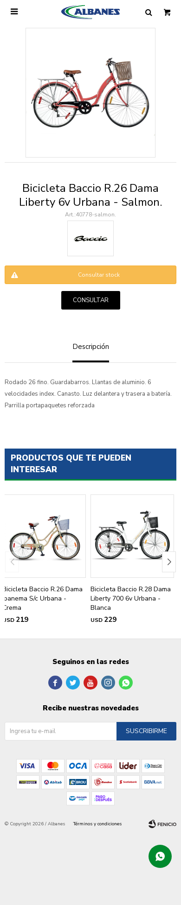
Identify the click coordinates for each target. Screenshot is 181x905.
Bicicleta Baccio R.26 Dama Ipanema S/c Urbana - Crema (42, 598)
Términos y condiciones (97, 824)
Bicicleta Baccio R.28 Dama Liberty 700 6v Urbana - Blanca (130, 598)
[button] (169, 561)
